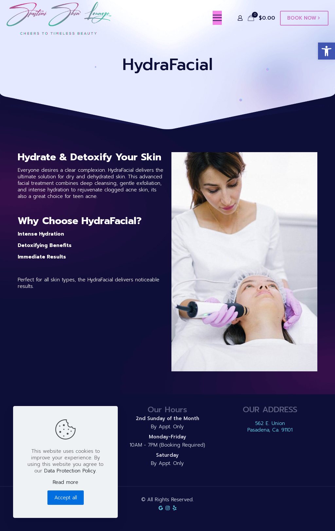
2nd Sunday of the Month (167, 418)
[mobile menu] (217, 18)
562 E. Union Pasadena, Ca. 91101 (269, 427)
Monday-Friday (167, 437)
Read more (65, 482)
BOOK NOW (304, 18)
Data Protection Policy (70, 470)
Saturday (167, 455)
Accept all (65, 497)
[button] (326, 51)
